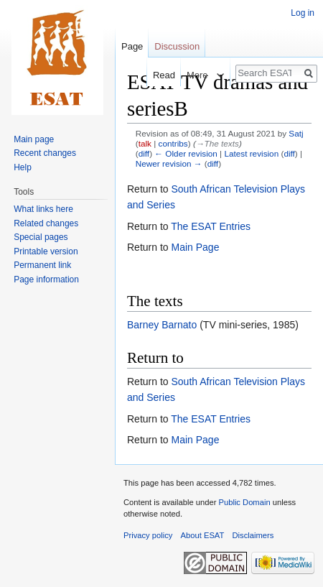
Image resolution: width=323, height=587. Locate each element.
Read (157, 75)
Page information (46, 279)
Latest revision (251, 153)
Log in (302, 13)
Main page (34, 139)
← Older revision (185, 153)
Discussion (177, 46)
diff (144, 153)
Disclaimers (253, 535)
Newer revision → (169, 163)
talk (145, 143)
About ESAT (203, 535)
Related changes (46, 223)
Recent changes (45, 153)
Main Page (195, 247)
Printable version (46, 251)
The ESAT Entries (211, 226)
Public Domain (244, 502)
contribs (173, 143)
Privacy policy (147, 535)
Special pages (40, 237)
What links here (43, 209)
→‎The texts (217, 143)
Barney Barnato (162, 325)
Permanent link (42, 265)
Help (23, 167)
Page (132, 46)
